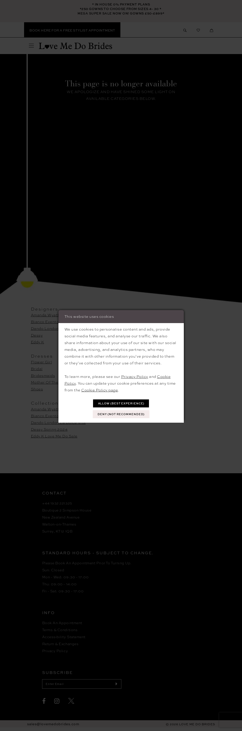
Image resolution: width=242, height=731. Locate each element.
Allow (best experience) (121, 403)
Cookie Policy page (99, 389)
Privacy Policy (134, 375)
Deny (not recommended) (121, 414)
